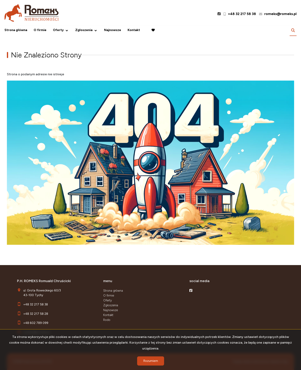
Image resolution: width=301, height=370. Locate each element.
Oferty (58, 30)
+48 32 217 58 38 (35, 304)
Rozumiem (150, 361)
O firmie (40, 30)
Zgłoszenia (83, 30)
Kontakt (134, 30)
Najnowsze (112, 30)
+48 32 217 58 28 (35, 314)
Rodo (106, 320)
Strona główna (15, 30)
